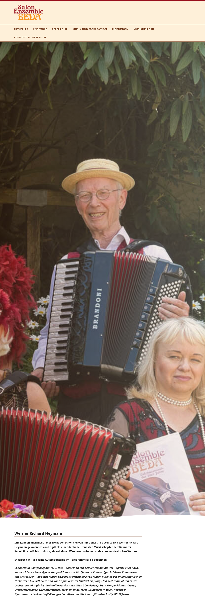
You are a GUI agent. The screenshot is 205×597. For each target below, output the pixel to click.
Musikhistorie (144, 29)
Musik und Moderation (90, 29)
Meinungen (120, 29)
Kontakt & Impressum (30, 37)
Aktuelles (21, 29)
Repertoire (60, 29)
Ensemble (40, 29)
